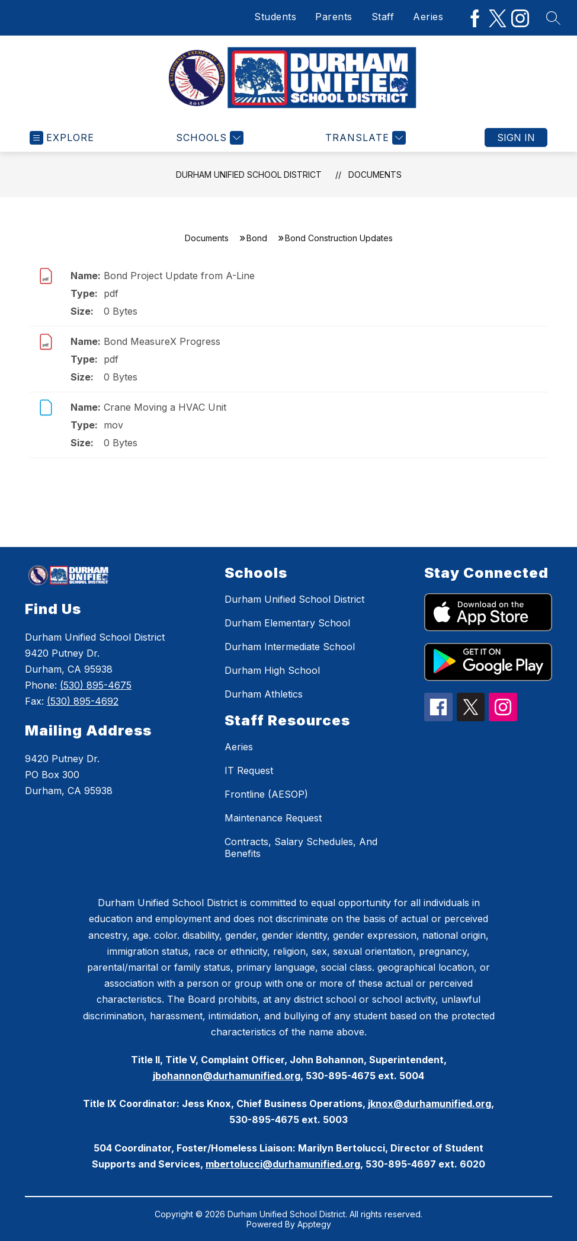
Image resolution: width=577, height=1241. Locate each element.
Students (275, 17)
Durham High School (272, 670)
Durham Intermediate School (290, 647)
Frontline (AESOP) (266, 794)
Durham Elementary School (287, 623)
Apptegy (314, 1224)
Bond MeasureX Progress (162, 341)
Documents (375, 174)
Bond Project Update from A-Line (179, 276)
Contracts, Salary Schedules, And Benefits (301, 847)
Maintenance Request (273, 818)
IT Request (249, 770)
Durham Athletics (264, 694)
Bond (256, 238)
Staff (383, 17)
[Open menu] (62, 137)
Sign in (516, 137)
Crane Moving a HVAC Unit (165, 407)
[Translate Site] (364, 137)
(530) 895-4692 (82, 701)
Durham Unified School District (249, 174)
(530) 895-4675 (96, 685)
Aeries (428, 17)
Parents (333, 17)
